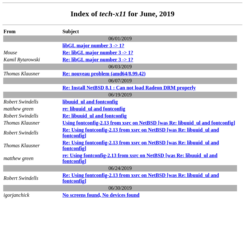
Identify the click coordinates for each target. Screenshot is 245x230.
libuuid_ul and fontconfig (90, 101)
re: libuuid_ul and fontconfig (94, 108)
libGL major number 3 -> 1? (93, 45)
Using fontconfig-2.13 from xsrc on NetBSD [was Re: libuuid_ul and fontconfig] (149, 123)
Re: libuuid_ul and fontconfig (95, 116)
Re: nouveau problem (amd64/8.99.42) (104, 73)
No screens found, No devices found (101, 195)
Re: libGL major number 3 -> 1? (98, 52)
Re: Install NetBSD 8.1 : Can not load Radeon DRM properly (129, 87)
